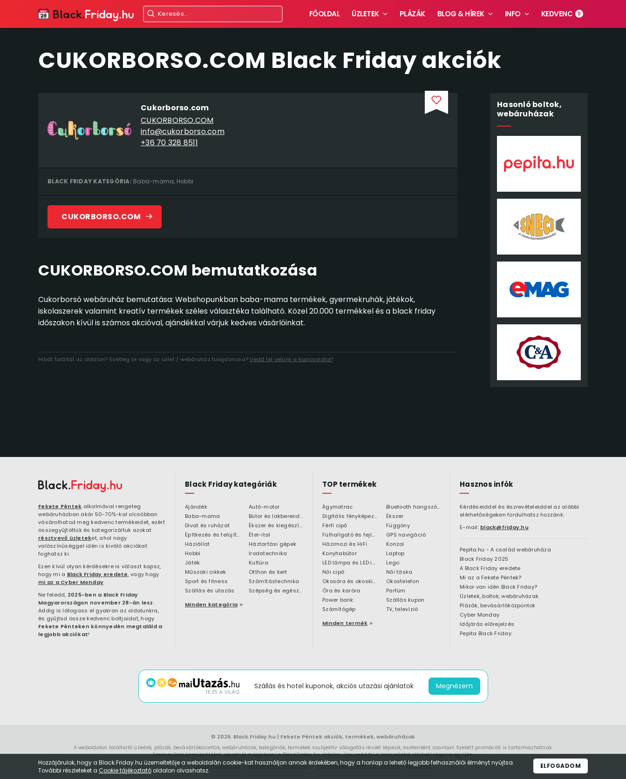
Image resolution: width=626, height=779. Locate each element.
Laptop (395, 554)
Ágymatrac (337, 507)
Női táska (399, 572)
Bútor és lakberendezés (276, 516)
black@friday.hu (504, 527)
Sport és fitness (206, 581)
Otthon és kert (268, 572)
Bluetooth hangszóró (413, 507)
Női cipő (333, 572)
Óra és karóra (341, 591)
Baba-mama (153, 181)
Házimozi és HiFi (344, 544)
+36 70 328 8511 (169, 142)
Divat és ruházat (207, 526)
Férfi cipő (334, 526)
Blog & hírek (460, 14)
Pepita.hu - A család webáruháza (505, 550)
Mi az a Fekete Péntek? (491, 578)
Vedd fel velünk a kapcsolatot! (291, 359)
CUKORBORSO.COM (177, 120)
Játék (192, 563)
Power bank (338, 600)
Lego (392, 563)
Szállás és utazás (209, 591)
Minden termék (344, 623)
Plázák (412, 14)
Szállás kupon (405, 600)
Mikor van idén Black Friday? (498, 587)
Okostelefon (402, 581)
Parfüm (396, 591)
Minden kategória (211, 604)
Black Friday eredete (97, 574)
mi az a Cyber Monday (70, 582)
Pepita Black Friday (485, 634)
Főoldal (324, 14)
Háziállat (197, 544)
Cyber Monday (479, 615)
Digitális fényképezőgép (349, 516)
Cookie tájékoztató (125, 770)
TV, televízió (402, 609)
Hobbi (185, 181)
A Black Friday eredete (490, 568)
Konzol (395, 544)
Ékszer (395, 516)
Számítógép (339, 609)
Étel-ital (259, 535)
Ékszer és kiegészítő (276, 526)
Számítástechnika (274, 581)
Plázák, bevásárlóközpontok (498, 606)
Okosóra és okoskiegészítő (349, 581)
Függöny (398, 526)
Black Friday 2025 (484, 559)
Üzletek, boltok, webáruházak (499, 596)
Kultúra (258, 563)
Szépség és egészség (276, 591)
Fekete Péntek (60, 506)
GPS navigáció (406, 535)
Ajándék (196, 507)
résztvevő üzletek (64, 538)
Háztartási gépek (272, 544)
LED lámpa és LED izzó (349, 563)
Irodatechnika (268, 554)
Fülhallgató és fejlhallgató (349, 535)
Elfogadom (560, 766)
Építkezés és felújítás (212, 535)
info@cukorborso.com (183, 131)
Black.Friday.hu (254, 736)
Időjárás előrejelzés (487, 624)
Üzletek (365, 14)
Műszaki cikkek (205, 572)
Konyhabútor (339, 554)
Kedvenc (562, 14)
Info (513, 14)
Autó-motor (264, 507)
